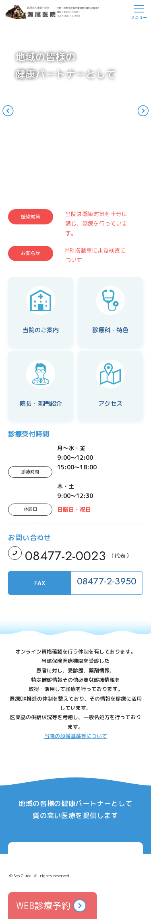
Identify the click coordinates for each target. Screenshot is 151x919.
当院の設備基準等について (75, 736)
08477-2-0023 (65, 555)
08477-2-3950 (107, 581)
